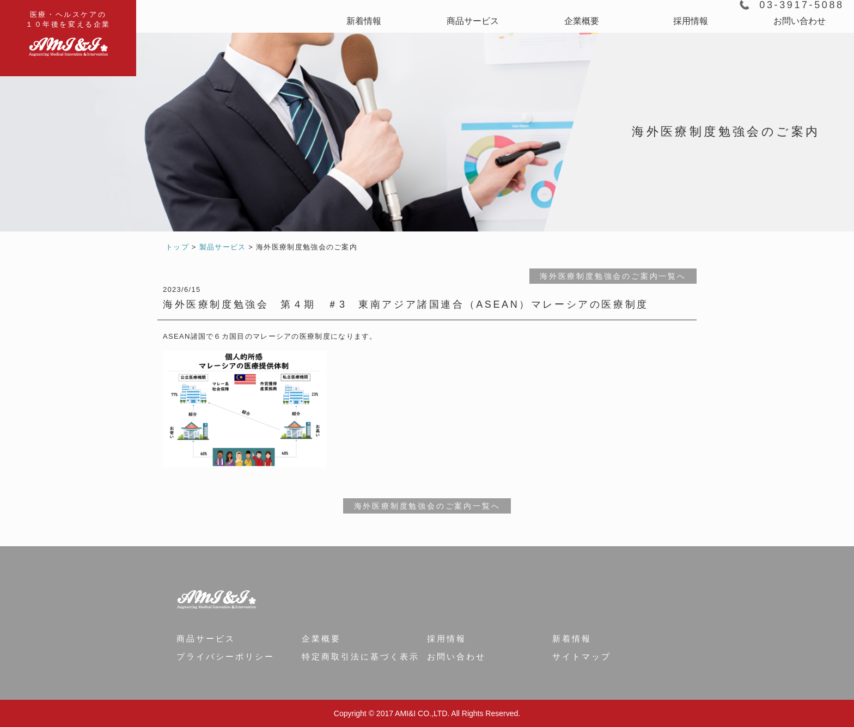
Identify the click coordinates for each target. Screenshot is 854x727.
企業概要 (581, 21)
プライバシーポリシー (225, 656)
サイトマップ (581, 656)
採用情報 (690, 21)
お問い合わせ (799, 21)
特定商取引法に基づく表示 (360, 656)
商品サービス (473, 21)
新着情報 (363, 21)
